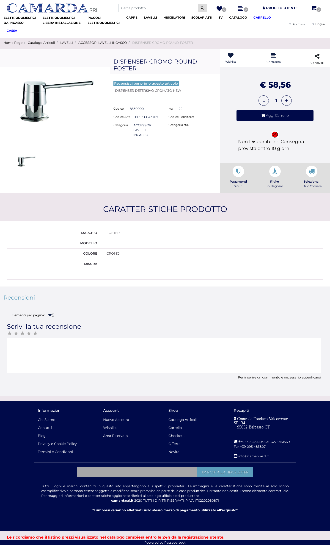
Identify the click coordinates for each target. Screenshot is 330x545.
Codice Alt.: (121, 117)
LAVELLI (66, 43)
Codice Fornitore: (181, 117)
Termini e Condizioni (55, 452)
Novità (173, 452)
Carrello (175, 427)
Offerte (174, 444)
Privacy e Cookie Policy (57, 444)
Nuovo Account (116, 419)
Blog (42, 436)
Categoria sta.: (179, 125)
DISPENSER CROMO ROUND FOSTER (162, 43)
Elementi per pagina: (28, 315)
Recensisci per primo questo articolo (146, 83)
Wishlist (110, 427)
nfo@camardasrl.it (254, 456)
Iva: (170, 108)
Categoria (120, 125)
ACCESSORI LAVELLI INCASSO (102, 43)
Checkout (176, 436)
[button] (202, 8)
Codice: (118, 108)
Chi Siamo (46, 419)
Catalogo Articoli (41, 43)
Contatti (45, 427)
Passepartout (175, 542)
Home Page (12, 43)
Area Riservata (115, 436)
